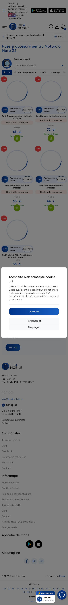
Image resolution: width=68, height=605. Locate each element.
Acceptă (34, 311)
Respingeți (34, 327)
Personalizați (34, 320)
